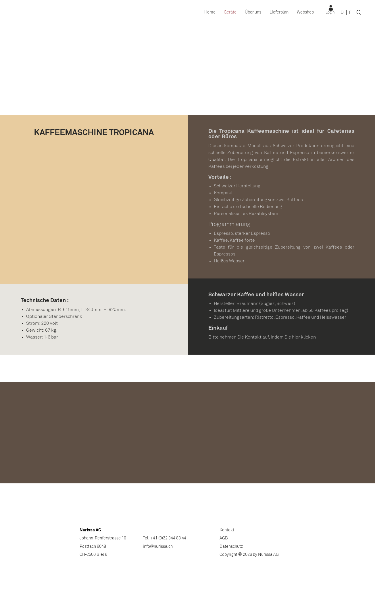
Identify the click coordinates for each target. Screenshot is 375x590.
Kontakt (227, 530)
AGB (224, 538)
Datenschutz (231, 547)
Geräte (230, 12)
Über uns (253, 12)
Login (330, 12)
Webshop (305, 12)
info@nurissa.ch (158, 547)
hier (296, 337)
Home (210, 12)
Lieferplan (279, 12)
